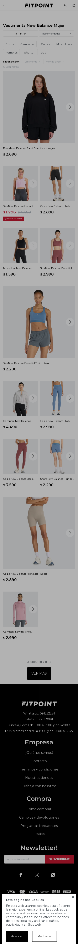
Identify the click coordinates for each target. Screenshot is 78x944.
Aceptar (17, 936)
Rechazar (44, 936)
